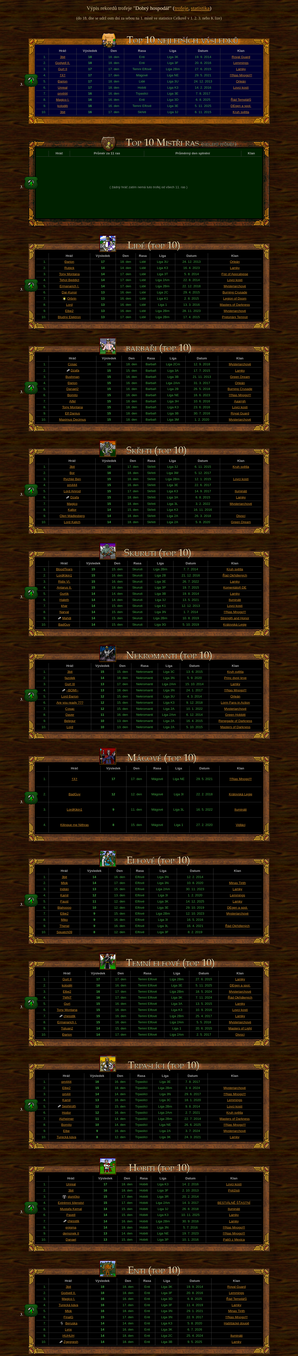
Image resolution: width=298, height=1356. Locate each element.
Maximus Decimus (72, 419)
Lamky (241, 69)
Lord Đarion (70, 696)
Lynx (68, 1329)
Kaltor (72, 510)
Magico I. (62, 100)
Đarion (62, 81)
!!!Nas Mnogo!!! (241, 75)
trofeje (181, 8)
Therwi (64, 926)
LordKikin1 (64, 575)
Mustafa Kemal (71, 1209)
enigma (71, 1227)
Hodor (66, 1112)
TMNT (66, 997)
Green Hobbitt (235, 715)
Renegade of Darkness (235, 721)
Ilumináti (241, 491)
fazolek (70, 678)
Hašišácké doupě (236, 1323)
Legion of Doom (234, 298)
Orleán (241, 81)
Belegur (69, 721)
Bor (72, 473)
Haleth (64, 600)
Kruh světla (241, 112)
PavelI (70, 1215)
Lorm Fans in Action (235, 702)
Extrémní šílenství (71, 1203)
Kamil (64, 895)
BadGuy (64, 624)
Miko (64, 920)
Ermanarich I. (69, 286)
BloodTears (64, 569)
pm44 (66, 1094)
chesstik (69, 1016)
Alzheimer (66, 1119)
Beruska (71, 1323)
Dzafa (75, 370)
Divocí (240, 516)
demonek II (71, 1233)
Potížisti (234, 1190)
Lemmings (240, 63)
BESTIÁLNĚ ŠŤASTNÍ (233, 1203)
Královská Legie (234, 624)
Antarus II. (64, 587)
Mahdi (66, 618)
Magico (72, 504)
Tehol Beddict (69, 280)
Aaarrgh (240, 401)
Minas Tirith (237, 883)
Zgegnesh (71, 1342)
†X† (63, 75)
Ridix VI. (64, 581)
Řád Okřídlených (235, 575)
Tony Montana (69, 274)
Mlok (64, 883)
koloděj (62, 106)
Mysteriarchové (235, 286)
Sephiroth (69, 1106)
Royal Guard (241, 57)
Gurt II (62, 69)
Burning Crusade (235, 292)
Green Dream (240, 377)
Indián (64, 889)
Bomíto (72, 395)
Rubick (69, 268)
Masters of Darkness (235, 305)
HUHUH (68, 1335)
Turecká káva (66, 1137)
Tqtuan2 (67, 1028)
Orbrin (71, 298)
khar (64, 606)
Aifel (72, 401)
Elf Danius (72, 413)
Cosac (72, 364)
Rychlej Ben (72, 479)
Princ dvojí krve (235, 678)
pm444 (63, 93)
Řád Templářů (241, 100)
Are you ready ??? (69, 702)
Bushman (72, 377)
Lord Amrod (72, 491)
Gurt (67, 1004)
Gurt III (70, 684)
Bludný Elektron (69, 317)
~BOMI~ (72, 690)
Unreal (62, 87)
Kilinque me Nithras (74, 825)
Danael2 (72, 389)
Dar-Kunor (69, 292)
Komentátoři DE (234, 587)
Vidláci (240, 825)
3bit (62, 57)
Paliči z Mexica (234, 1239)
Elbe (66, 1131)
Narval (64, 612)
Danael (71, 1239)
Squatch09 (64, 932)
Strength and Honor (235, 618)
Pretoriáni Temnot (235, 317)
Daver (70, 715)
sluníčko (74, 1196)
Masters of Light (240, 1028)
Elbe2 (69, 311)
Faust (64, 901)
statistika (200, 8)
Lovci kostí (241, 87)
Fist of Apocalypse (235, 274)
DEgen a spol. (241, 106)
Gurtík (64, 594)
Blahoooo (64, 907)
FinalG (68, 1317)
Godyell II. (62, 63)
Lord (69, 305)
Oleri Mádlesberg (72, 516)
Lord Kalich (72, 522)
